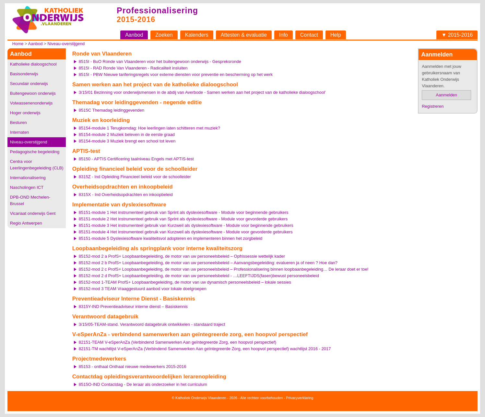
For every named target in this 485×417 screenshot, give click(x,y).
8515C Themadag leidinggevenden (111, 110)
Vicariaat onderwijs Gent (33, 213)
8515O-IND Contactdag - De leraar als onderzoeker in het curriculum (143, 384)
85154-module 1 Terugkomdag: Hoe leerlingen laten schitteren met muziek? (149, 128)
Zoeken (163, 35)
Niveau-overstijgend (66, 43)
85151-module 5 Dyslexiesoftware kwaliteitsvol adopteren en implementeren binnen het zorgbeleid (171, 238)
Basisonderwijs (24, 73)
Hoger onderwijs (25, 112)
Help (335, 35)
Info (283, 35)
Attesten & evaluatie (244, 35)
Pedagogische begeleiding (35, 151)
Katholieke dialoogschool (33, 64)
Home (18, 43)
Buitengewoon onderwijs (33, 93)
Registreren (433, 106)
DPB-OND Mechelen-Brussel (30, 200)
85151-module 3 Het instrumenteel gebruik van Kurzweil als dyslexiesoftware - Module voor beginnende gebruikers (186, 225)
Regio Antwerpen (26, 223)
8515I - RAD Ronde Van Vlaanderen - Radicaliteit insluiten (133, 68)
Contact (309, 35)
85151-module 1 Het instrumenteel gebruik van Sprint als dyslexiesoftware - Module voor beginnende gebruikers (184, 212)
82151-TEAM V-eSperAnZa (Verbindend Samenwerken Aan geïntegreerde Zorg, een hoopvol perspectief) (177, 342)
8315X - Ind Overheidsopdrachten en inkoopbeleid (126, 194)
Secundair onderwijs (29, 83)
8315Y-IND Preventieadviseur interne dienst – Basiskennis (133, 306)
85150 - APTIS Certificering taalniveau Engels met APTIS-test (136, 158)
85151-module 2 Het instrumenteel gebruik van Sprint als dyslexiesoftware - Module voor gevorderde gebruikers (183, 218)
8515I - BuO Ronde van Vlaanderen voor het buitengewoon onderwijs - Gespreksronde (160, 61)
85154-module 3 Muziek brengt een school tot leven (127, 141)
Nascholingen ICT (26, 187)
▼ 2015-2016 (457, 35)
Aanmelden (446, 94)
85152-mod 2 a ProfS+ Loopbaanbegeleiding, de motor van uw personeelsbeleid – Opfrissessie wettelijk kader (182, 256)
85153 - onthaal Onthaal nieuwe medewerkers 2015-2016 (132, 366)
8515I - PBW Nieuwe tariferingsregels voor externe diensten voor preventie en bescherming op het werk (176, 74)
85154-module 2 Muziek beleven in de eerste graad (127, 134)
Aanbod (134, 35)
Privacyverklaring (299, 398)
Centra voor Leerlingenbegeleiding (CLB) (37, 164)
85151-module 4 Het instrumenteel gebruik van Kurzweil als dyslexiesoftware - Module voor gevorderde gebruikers (186, 231)
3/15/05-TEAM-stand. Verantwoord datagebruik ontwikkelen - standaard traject (152, 324)
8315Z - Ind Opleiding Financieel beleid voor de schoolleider (135, 176)
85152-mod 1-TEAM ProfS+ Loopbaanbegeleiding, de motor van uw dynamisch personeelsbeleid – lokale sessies (185, 282)
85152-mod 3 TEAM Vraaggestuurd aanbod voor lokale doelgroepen (143, 288)
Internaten (19, 132)
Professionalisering (157, 10)
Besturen (18, 122)
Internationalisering (28, 177)
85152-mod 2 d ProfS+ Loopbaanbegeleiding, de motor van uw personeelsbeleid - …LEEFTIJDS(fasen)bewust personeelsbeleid (199, 275)
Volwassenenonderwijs (31, 103)
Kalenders (196, 35)
